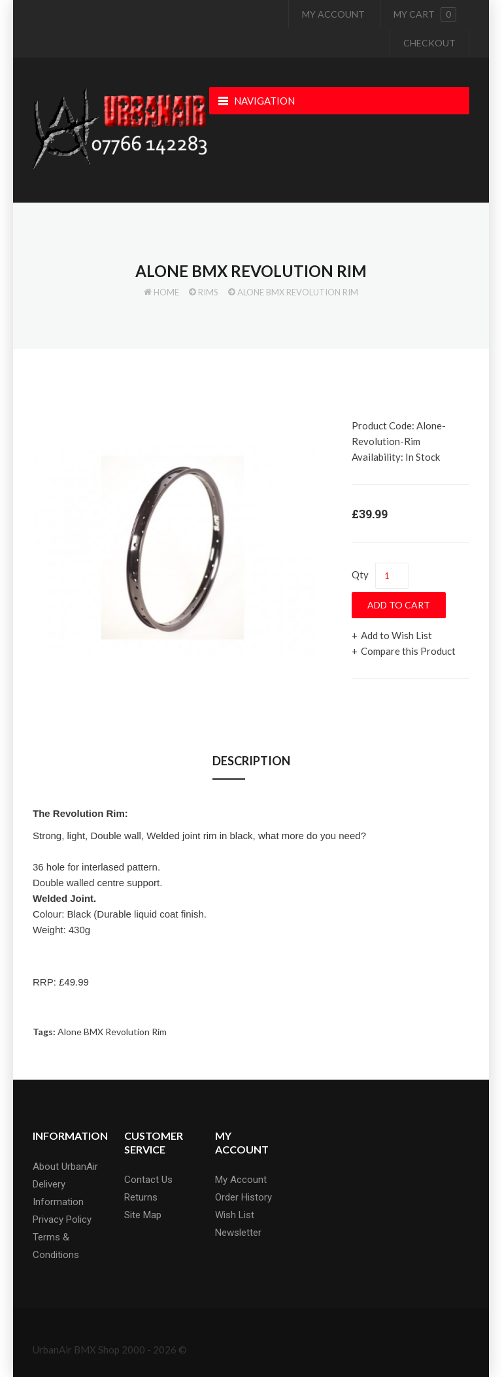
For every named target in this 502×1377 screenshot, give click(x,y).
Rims (208, 292)
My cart (424, 14)
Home (166, 292)
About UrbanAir (65, 1166)
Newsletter (238, 1232)
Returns (141, 1197)
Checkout (429, 42)
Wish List (234, 1215)
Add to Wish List (396, 635)
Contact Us (148, 1180)
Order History (243, 1197)
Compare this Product (408, 651)
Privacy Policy (62, 1219)
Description (251, 761)
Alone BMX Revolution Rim (297, 292)
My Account (333, 14)
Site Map (142, 1215)
